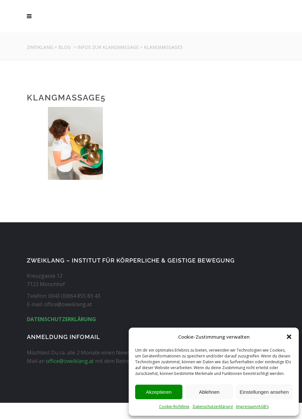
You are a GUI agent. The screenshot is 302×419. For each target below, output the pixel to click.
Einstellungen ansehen (264, 392)
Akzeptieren (158, 392)
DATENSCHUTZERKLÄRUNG (61, 319)
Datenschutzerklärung (213, 406)
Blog (64, 47)
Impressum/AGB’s (252, 406)
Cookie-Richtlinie (174, 406)
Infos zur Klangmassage (108, 47)
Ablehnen (209, 392)
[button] (289, 336)
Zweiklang (40, 47)
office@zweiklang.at (70, 361)
